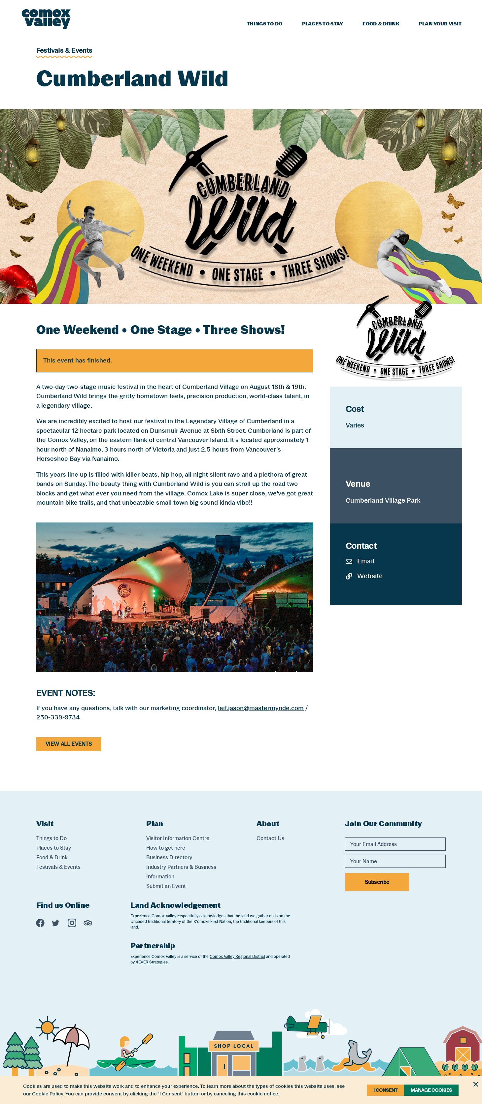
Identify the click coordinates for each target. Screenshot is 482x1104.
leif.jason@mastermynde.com (261, 708)
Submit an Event (166, 886)
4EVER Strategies (152, 962)
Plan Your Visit (440, 23)
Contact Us (270, 838)
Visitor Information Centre (177, 838)
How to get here (165, 848)
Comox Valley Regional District (237, 956)
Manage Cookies (431, 1090)
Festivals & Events (64, 50)
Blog (406, 8)
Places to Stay (322, 23)
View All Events (69, 744)
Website (364, 576)
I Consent (385, 1090)
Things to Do (264, 23)
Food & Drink (380, 23)
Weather (433, 8)
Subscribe (377, 882)
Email (360, 561)
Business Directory (169, 857)
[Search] (457, 7)
